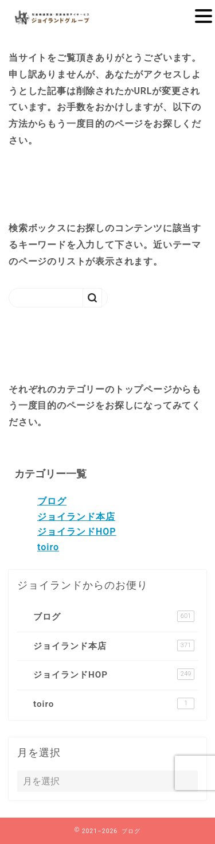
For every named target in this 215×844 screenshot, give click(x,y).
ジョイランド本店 (76, 516)
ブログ (52, 501)
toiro (48, 547)
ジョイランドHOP (76, 531)
